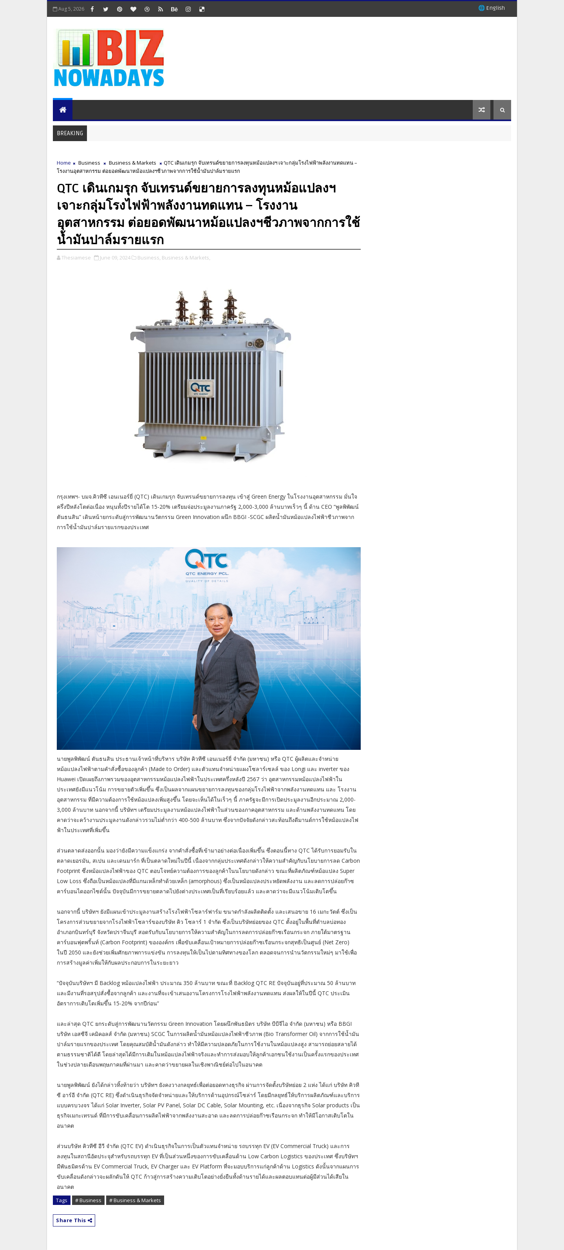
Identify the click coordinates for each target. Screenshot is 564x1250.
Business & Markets (132, 162)
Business (89, 162)
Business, (149, 257)
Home (64, 162)
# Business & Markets (135, 1200)
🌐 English (491, 8)
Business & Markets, (186, 257)
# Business (88, 1200)
